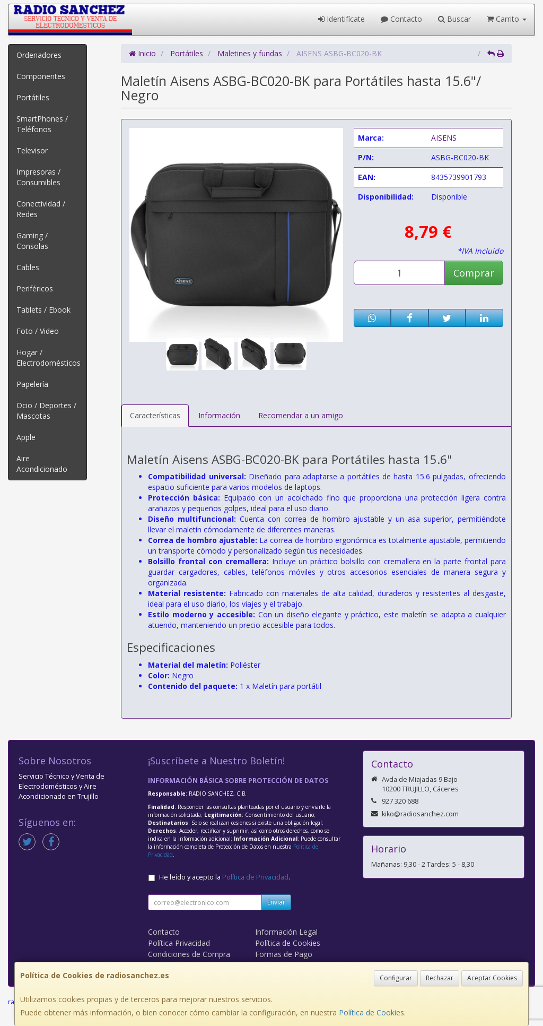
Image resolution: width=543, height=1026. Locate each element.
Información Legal (286, 932)
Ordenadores (39, 55)
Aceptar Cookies (492, 977)
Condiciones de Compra (189, 954)
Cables (27, 267)
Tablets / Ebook (43, 310)
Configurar (396, 977)
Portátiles (32, 97)
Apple (26, 437)
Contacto (401, 19)
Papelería (32, 384)
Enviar (276, 902)
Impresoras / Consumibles (38, 177)
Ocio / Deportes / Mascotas (46, 410)
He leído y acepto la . (224, 877)
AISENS (444, 138)
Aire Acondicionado (41, 463)
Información (219, 415)
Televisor (32, 150)
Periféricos (34, 288)
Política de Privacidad (255, 877)
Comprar (473, 272)
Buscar (454, 19)
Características (155, 415)
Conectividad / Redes (40, 209)
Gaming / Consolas (32, 240)
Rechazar (439, 977)
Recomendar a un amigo (300, 415)
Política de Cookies (371, 1012)
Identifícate (341, 19)
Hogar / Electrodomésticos (48, 357)
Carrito (507, 19)
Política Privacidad (179, 943)
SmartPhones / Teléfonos (42, 124)
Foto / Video (37, 331)
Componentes (40, 76)
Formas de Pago (283, 954)
